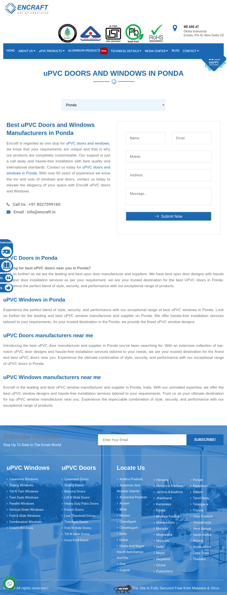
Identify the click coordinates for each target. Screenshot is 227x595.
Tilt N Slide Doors (76, 534)
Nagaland (163, 559)
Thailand (199, 559)
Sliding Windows (21, 485)
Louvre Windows (21, 528)
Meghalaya (164, 534)
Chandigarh (127, 521)
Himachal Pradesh (169, 486)
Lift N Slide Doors (77, 497)
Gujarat (124, 570)
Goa (122, 564)
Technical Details (127, 51)
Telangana (200, 504)
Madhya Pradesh (168, 516)
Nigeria (198, 541)
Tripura (198, 510)
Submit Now (168, 216)
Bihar (123, 509)
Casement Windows (23, 479)
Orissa (161, 565)
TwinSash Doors (76, 522)
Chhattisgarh (128, 527)
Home (11, 50)
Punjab (198, 480)
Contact (192, 51)
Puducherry (164, 571)
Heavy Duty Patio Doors (81, 503)
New (104, 51)
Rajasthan (200, 486)
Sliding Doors (74, 485)
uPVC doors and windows (87, 143)
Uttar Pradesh (203, 516)
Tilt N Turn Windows (23, 491)
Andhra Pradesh (130, 479)
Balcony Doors (74, 491)
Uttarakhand (202, 522)
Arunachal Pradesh (133, 497)
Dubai (123, 540)
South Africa (202, 547)
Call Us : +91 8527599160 (36, 204)
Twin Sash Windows (23, 497)
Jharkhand (164, 498)
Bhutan (124, 515)
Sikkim (198, 492)
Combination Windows (25, 522)
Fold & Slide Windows (24, 515)
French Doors (74, 509)
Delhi (123, 534)
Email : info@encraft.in (35, 211)
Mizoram (162, 541)
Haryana (162, 480)
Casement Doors (76, 479)
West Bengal (202, 528)
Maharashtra (165, 522)
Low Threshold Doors (79, 515)
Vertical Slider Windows (26, 509)
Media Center (157, 51)
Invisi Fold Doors (76, 540)
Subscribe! (205, 439)
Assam (124, 503)
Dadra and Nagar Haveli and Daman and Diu (130, 552)
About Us (27, 51)
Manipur (162, 528)
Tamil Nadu (201, 498)
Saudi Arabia (202, 534)
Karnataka (163, 504)
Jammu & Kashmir (169, 492)
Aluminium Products (88, 50)
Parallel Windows (21, 503)
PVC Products (52, 51)
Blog (177, 50)
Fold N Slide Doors (77, 528)
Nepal (160, 553)
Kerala (160, 510)
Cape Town (201, 553)
